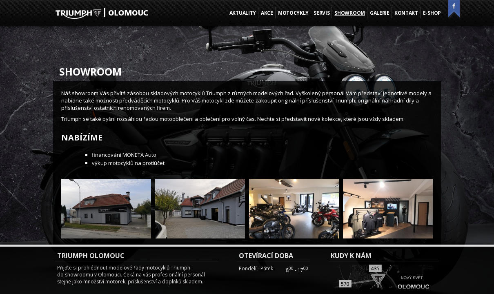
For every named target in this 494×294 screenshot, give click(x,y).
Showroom (349, 12)
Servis (321, 12)
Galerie (379, 12)
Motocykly (293, 12)
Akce (267, 12)
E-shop (432, 12)
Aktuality (242, 12)
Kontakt (406, 12)
